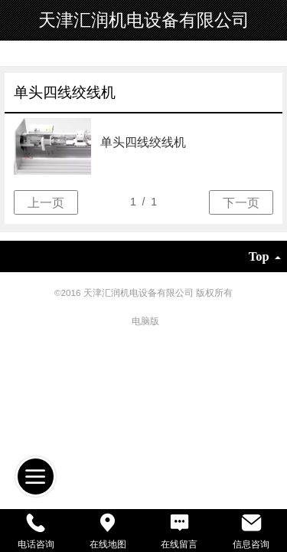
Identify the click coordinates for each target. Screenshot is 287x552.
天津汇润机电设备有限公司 (143, 20)
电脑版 (145, 321)
